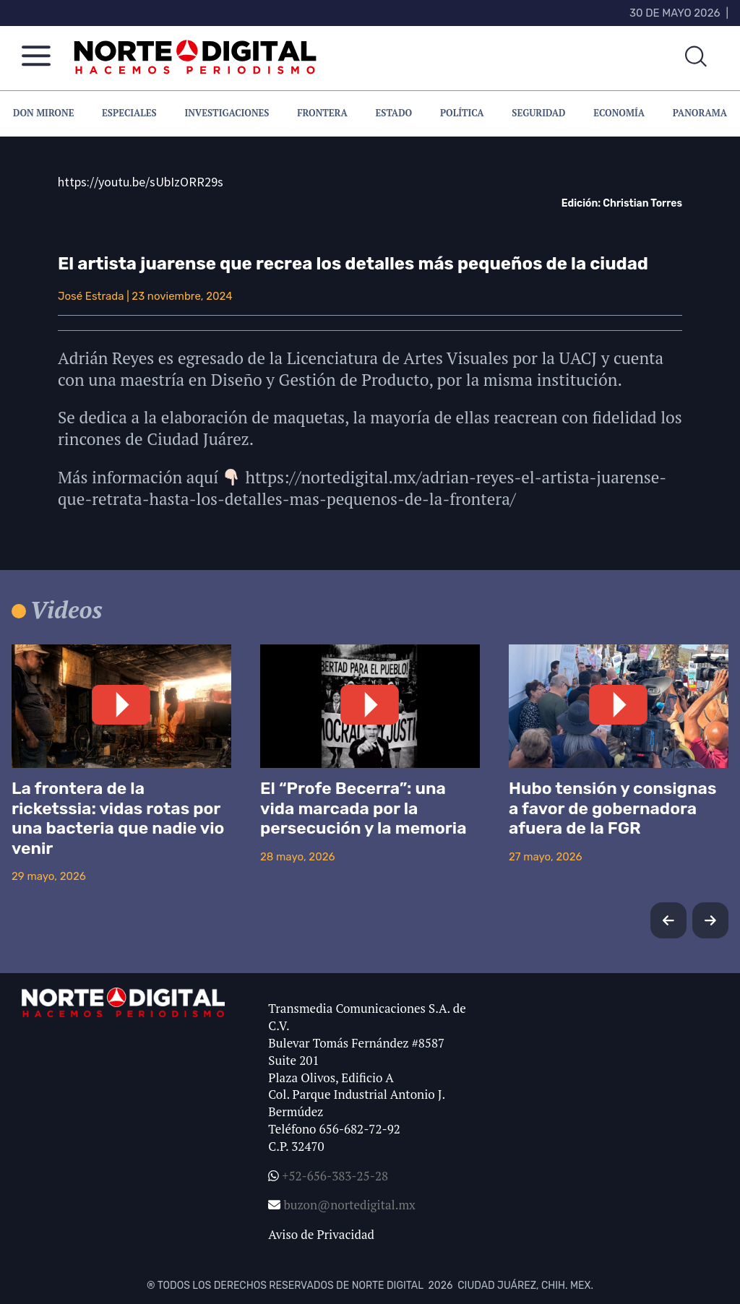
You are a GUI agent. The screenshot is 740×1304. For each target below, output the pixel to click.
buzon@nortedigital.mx (349, 1204)
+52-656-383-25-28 (333, 1175)
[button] (710, 920)
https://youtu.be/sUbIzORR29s (140, 181)
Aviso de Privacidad (321, 1234)
